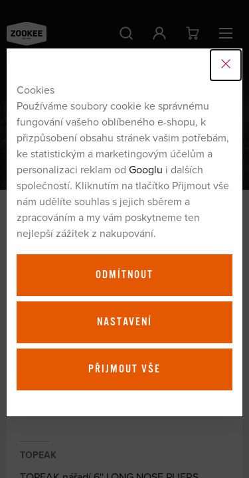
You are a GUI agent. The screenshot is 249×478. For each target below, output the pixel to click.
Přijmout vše (124, 369)
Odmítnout (124, 274)
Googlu (146, 169)
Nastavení (124, 322)
